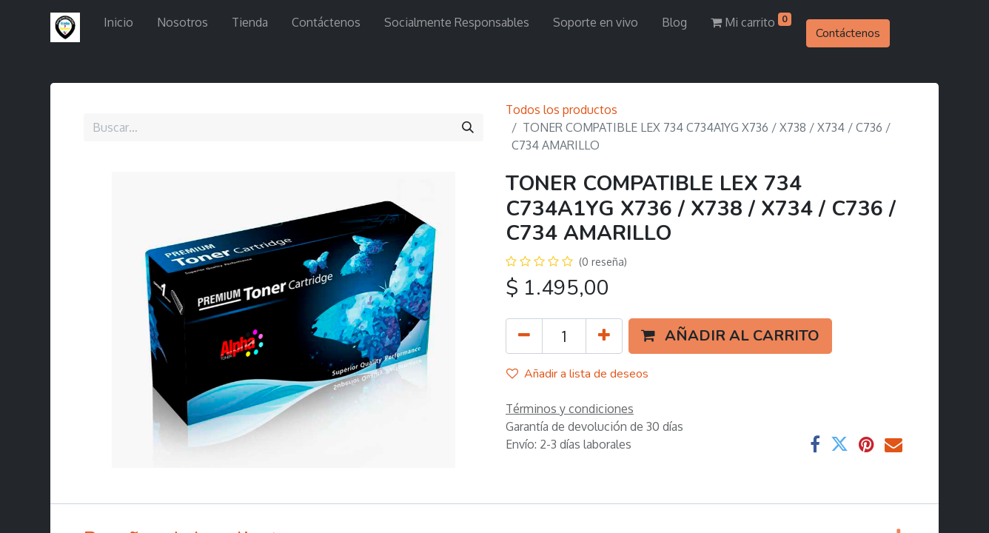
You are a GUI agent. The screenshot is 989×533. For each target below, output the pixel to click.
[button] (730, 336)
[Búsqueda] (467, 127)
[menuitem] (118, 22)
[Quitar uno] (524, 336)
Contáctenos (848, 33)
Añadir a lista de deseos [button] (577, 374)
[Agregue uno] (604, 336)
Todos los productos (561, 109)
